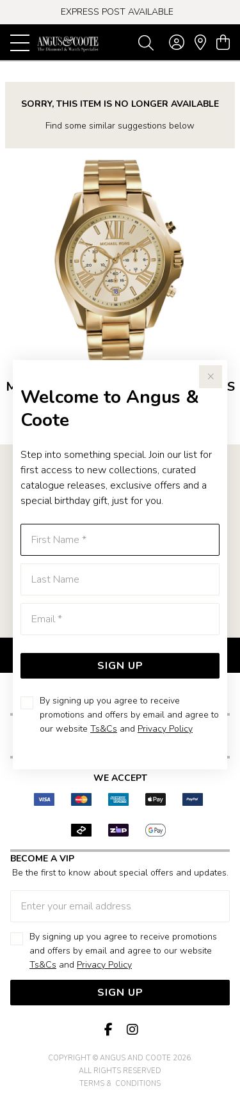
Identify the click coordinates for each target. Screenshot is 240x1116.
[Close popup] (210, 376)
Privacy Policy (165, 729)
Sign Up (120, 666)
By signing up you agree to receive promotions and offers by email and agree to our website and (129, 715)
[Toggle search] (146, 42)
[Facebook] (109, 1030)
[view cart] (223, 43)
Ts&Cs (103, 729)
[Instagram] (132, 1030)
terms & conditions (120, 1083)
